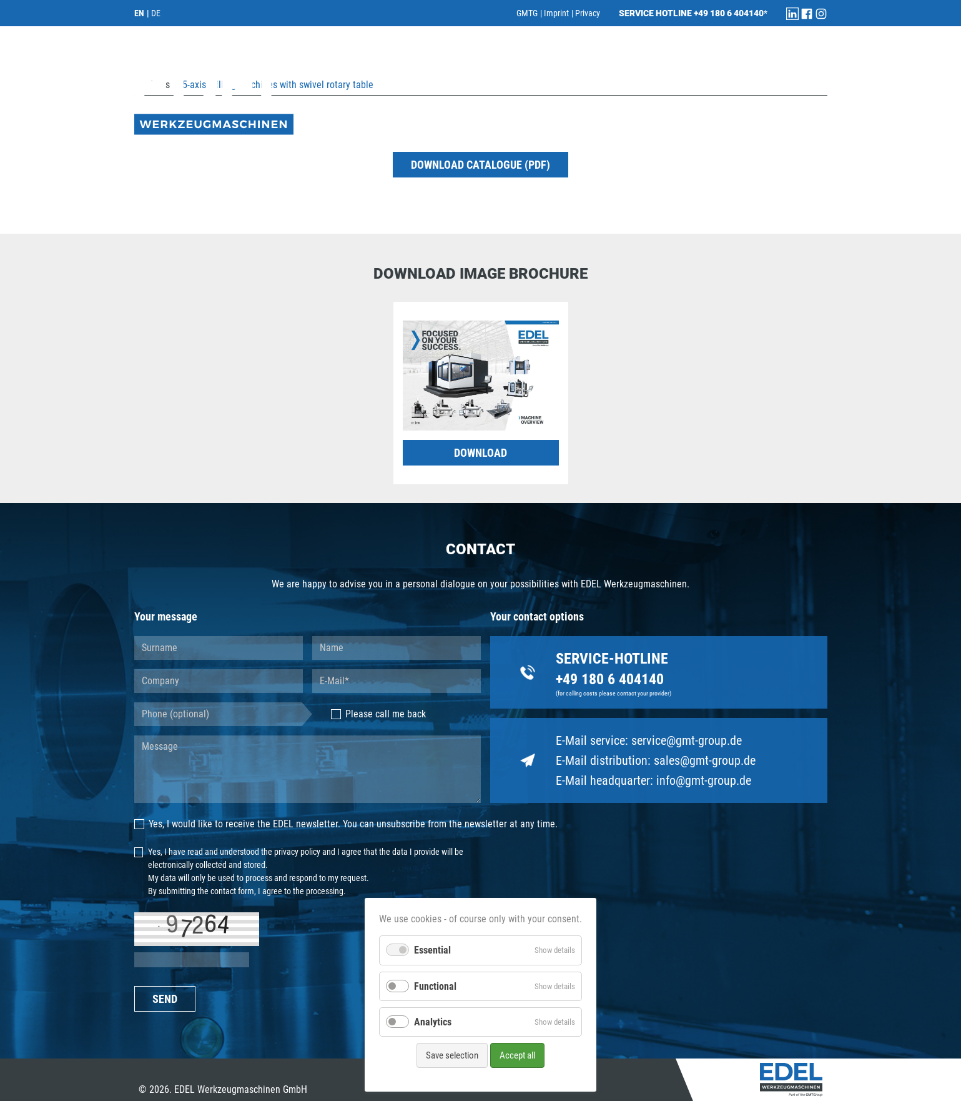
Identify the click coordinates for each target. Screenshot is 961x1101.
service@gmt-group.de (686, 740)
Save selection (452, 1055)
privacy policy (297, 852)
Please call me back (378, 714)
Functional (435, 986)
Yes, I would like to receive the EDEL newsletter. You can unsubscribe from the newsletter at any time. (346, 824)
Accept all (517, 1055)
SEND (164, 998)
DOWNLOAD (480, 452)
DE (155, 13)
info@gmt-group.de (703, 780)
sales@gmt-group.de (705, 760)
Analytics (432, 1022)
